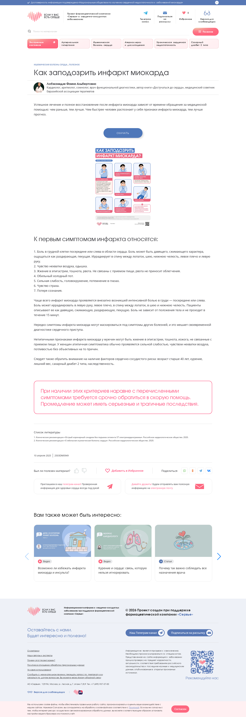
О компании (33, 651)
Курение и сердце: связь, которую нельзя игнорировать (122, 570)
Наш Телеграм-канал (147, 633)
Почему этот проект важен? (41, 660)
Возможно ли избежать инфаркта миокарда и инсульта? (62, 570)
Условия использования (39, 670)
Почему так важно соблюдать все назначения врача (183, 570)
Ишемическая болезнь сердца (50, 64)
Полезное (74, 64)
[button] (219, 556)
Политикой (134, 707)
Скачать (123, 133)
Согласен (180, 709)
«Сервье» (185, 614)
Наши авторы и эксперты (39, 655)
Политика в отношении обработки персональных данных (55, 665)
